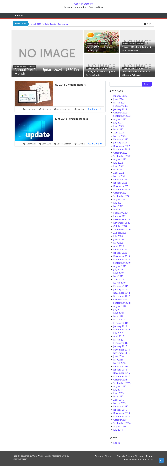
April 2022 (118, 172)
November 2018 (121, 296)
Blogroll (149, 456)
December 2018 (121, 292)
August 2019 (119, 266)
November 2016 (121, 352)
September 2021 (122, 196)
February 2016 (120, 366)
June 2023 (118, 126)
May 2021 (118, 206)
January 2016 (120, 369)
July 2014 (118, 429)
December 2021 (121, 186)
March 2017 (119, 339)
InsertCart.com (20, 459)
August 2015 (119, 386)
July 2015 (118, 389)
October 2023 (120, 112)
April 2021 (118, 209)
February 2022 (120, 179)
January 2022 (120, 182)
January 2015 (120, 409)
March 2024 (119, 102)
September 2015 (122, 383)
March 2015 (119, 403)
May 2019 (118, 276)
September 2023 (122, 115)
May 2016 (118, 359)
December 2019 (121, 256)
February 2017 (120, 342)
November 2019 (121, 259)
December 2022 (121, 145)
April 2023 (118, 132)
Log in (116, 442)
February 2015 (120, 406)
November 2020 (121, 222)
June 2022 (118, 165)
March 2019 (119, 282)
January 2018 (120, 326)
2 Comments (30, 144)
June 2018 (118, 312)
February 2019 (120, 286)
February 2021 (120, 212)
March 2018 (119, 319)
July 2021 (118, 202)
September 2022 (122, 155)
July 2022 (118, 162)
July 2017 (118, 332)
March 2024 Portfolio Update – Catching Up (49, 24)
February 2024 (120, 105)
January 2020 (120, 252)
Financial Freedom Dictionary (130, 456)
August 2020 (119, 232)
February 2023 (120, 139)
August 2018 (119, 306)
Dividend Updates (20, 66)
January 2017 (120, 346)
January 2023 (120, 142)
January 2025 (120, 95)
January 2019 (120, 289)
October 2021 (120, 192)
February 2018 (120, 322)
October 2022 (120, 152)
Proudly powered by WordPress (28, 455)
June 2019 (118, 272)
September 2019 (122, 262)
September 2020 (122, 229)
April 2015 (118, 399)
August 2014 (119, 426)
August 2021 (119, 199)
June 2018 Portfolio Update (71, 118)
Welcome (99, 456)
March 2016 (119, 362)
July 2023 (118, 122)
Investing (31, 66)
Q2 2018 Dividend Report (70, 84)
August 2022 (119, 159)
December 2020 (121, 219)
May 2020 (118, 242)
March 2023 (119, 135)
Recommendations (133, 459)
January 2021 (120, 216)
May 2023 (118, 129)
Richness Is (110, 456)
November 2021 (121, 189)
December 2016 (121, 349)
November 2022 (121, 149)
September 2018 (122, 302)
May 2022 (118, 169)
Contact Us (148, 459)
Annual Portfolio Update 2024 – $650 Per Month (47, 71)
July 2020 (118, 236)
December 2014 (121, 413)
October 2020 (120, 226)
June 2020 (118, 239)
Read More (95, 109)
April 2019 (118, 279)
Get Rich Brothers (83, 3)
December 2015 (121, 372)
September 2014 (122, 423)
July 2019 (118, 269)
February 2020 (120, 249)
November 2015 (121, 376)
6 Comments (30, 109)
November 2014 (121, 416)
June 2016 (118, 356)
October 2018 (120, 299)
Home (19, 15)
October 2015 (120, 379)
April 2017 (118, 336)
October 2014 (120, 419)
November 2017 (121, 329)
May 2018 (118, 316)
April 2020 (118, 246)
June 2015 (118, 393)
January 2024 (120, 109)
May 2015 (118, 396)
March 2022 (119, 175)
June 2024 (118, 99)
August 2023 (119, 119)
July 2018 (118, 309)
